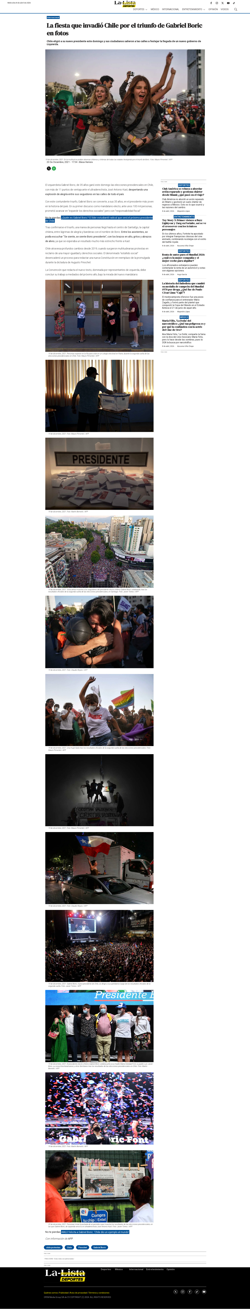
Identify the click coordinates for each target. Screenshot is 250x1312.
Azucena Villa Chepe (185, 246)
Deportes (138, 9)
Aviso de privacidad (78, 1293)
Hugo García (182, 274)
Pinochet (82, 1247)
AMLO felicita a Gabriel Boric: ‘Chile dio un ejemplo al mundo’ (95, 1231)
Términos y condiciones (98, 1293)
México (155, 9)
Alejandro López (183, 211)
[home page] (125, 4)
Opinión (213, 9)
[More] (146, 9)
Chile (69, 1247)
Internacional (170, 9)
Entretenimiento (192, 9)
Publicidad (64, 1293)
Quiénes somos (51, 1293)
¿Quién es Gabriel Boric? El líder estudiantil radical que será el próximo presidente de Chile (99, 219)
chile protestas (53, 1247)
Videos (225, 9)
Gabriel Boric (99, 1247)
